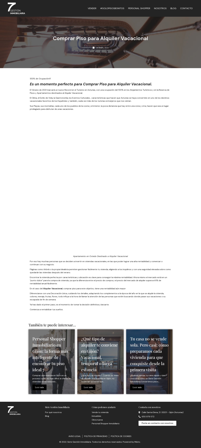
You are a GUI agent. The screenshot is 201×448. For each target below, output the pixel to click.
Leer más (39, 387)
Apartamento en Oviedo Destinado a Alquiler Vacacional (100, 256)
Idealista (65, 269)
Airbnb (46, 269)
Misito (137, 442)
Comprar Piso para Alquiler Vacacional (117, 84)
